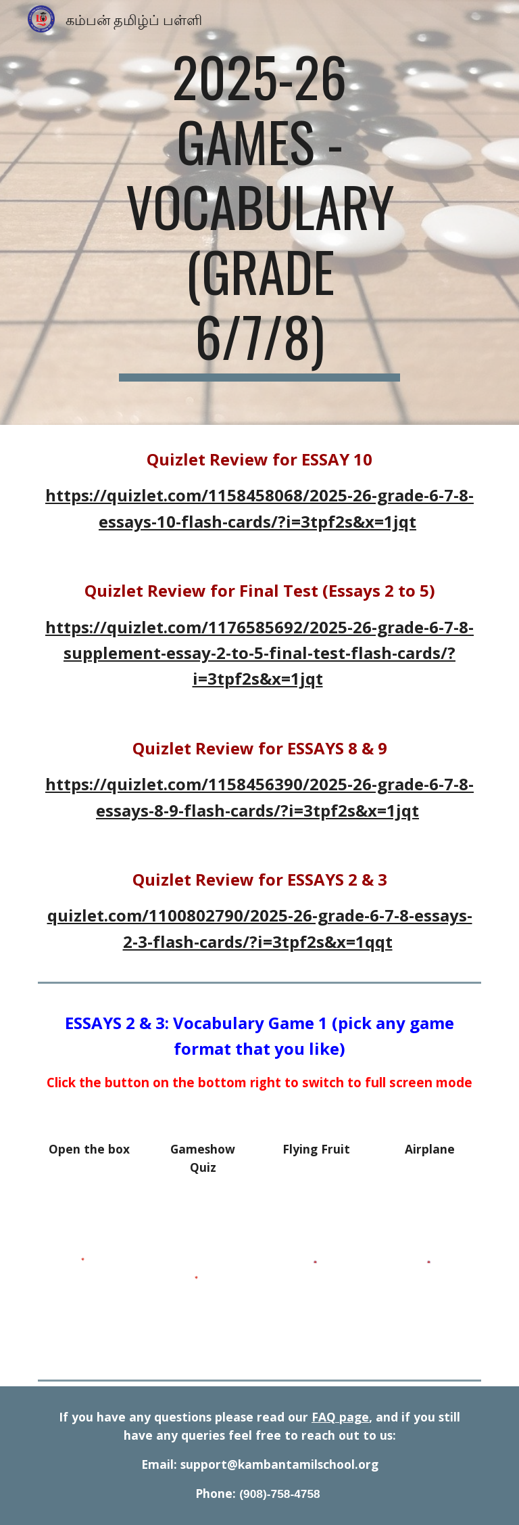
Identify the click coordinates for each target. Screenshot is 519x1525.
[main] (259, 212)
